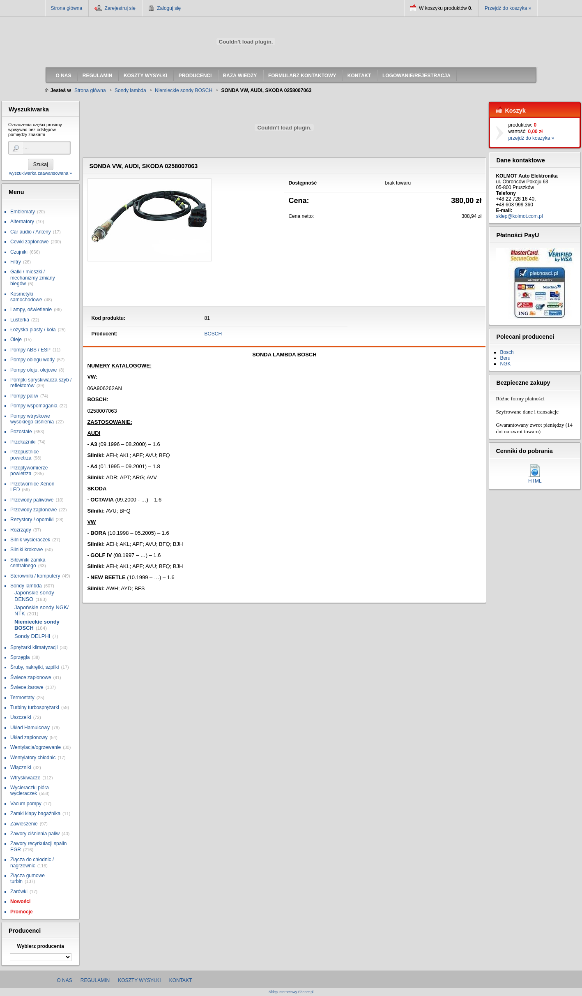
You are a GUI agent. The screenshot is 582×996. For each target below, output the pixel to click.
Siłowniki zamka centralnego (27, 562)
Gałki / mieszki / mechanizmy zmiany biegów (32, 278)
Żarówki (19, 891)
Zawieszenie (24, 824)
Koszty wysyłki (139, 980)
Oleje (16, 339)
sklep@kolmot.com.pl (519, 216)
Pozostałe (21, 431)
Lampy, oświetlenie (31, 309)
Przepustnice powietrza (24, 454)
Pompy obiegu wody (32, 360)
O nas (64, 980)
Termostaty (22, 697)
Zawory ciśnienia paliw (35, 834)
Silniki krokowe (26, 549)
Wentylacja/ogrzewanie (35, 747)
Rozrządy (20, 530)
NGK (505, 364)
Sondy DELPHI (32, 636)
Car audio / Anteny (30, 232)
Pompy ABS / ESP (30, 350)
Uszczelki (20, 717)
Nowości (20, 901)
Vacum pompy (25, 804)
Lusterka (19, 320)
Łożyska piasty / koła (33, 330)
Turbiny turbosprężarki (34, 707)
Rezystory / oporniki (31, 519)
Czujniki (19, 252)
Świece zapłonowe (30, 677)
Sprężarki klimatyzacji (34, 647)
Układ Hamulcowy (30, 727)
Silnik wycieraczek (30, 540)
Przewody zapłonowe (33, 510)
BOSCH (213, 334)
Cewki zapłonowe (29, 242)
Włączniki (20, 767)
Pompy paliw (24, 396)
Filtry (15, 262)
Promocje (21, 912)
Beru (505, 358)
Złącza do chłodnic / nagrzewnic (32, 862)
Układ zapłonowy (29, 737)
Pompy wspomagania (34, 406)
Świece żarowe (27, 687)
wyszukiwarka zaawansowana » (40, 173)
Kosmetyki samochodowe (26, 297)
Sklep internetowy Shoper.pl (291, 992)
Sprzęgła (20, 657)
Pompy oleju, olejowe (33, 370)
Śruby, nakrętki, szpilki (34, 667)
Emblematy (22, 212)
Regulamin (95, 980)
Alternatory (22, 221)
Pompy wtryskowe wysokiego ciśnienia (32, 419)
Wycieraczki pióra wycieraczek (29, 790)
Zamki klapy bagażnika (35, 813)
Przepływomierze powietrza (29, 470)
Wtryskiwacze (25, 778)
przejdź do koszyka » (531, 138)
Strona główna (67, 8)
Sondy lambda (26, 586)
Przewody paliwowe (31, 500)
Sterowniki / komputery (35, 576)
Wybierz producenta (40, 946)
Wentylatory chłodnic (33, 757)
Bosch (506, 352)
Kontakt (180, 980)
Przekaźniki (22, 442)
